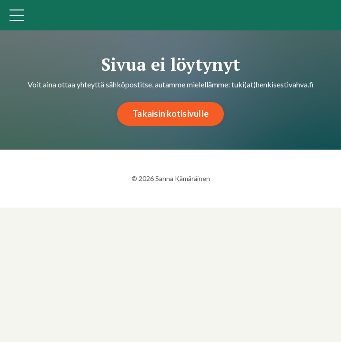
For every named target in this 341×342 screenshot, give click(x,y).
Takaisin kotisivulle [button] (170, 113)
